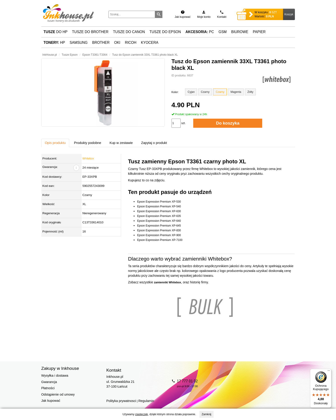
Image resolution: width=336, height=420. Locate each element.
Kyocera (149, 42)
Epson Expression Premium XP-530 (159, 201)
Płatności (48, 388)
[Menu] (328, 371)
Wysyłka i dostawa (54, 375)
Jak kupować (50, 400)
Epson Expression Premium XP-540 (159, 206)
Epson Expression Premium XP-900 (159, 235)
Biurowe (239, 32)
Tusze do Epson (165, 32)
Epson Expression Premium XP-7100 (159, 240)
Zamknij (206, 414)
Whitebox (88, 158)
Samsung (79, 42)
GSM (223, 32)
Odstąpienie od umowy (58, 394)
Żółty (250, 92)
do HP (56, 32)
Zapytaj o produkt (154, 143)
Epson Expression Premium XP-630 (159, 211)
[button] (103, 92)
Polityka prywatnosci (121, 401)
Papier (259, 32)
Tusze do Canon (129, 32)
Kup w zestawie (121, 143)
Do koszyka (227, 123)
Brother (101, 42)
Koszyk (288, 14)
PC (199, 32)
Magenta (235, 92)
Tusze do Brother (90, 32)
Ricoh (130, 42)
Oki (117, 42)
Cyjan (191, 92)
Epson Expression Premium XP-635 (159, 216)
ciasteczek (141, 414)
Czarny (205, 92)
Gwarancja (49, 382)
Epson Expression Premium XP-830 (159, 230)
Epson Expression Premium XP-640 (159, 220)
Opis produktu (55, 143)
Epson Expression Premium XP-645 (159, 225)
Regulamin (146, 401)
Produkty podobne (87, 143)
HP (54, 42)
